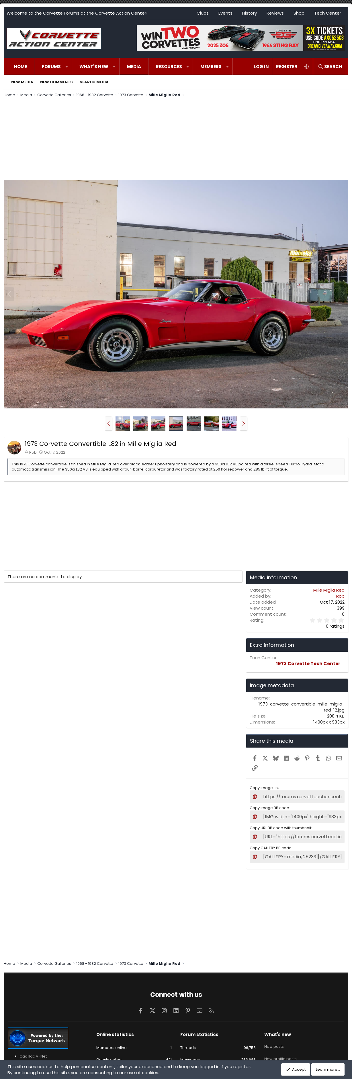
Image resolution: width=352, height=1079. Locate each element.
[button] (67, 66)
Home (20, 67)
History (249, 13)
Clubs (203, 13)
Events (225, 13)
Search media (94, 82)
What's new (93, 67)
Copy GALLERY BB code (271, 844)
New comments (56, 82)
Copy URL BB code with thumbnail (280, 825)
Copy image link (265, 788)
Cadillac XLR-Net (34, 1057)
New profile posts (280, 1050)
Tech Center (327, 13)
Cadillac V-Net (33, 1052)
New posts (274, 1040)
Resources (169, 67)
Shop (299, 13)
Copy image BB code (269, 806)
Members (211, 67)
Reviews (275, 13)
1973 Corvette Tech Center (308, 663)
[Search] (329, 66)
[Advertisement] (176, 139)
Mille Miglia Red (329, 590)
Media (134, 67)
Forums (51, 67)
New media (22, 82)
